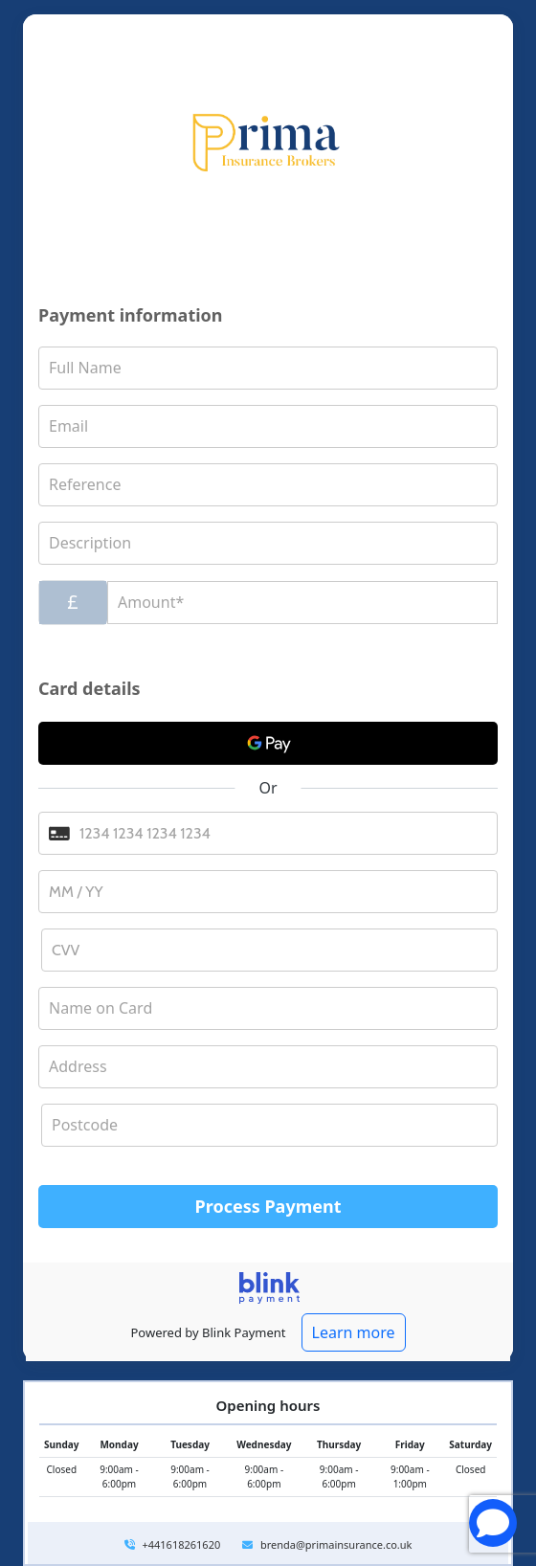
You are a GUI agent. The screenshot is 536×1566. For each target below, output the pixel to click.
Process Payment (268, 1206)
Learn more (353, 1332)
